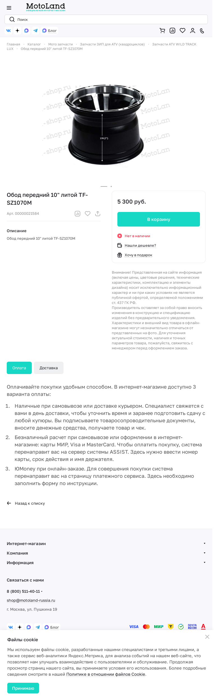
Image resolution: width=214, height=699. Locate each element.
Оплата (19, 367)
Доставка (49, 367)
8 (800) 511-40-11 (23, 591)
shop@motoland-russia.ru (31, 600)
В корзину (158, 219)
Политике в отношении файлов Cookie (105, 674)
